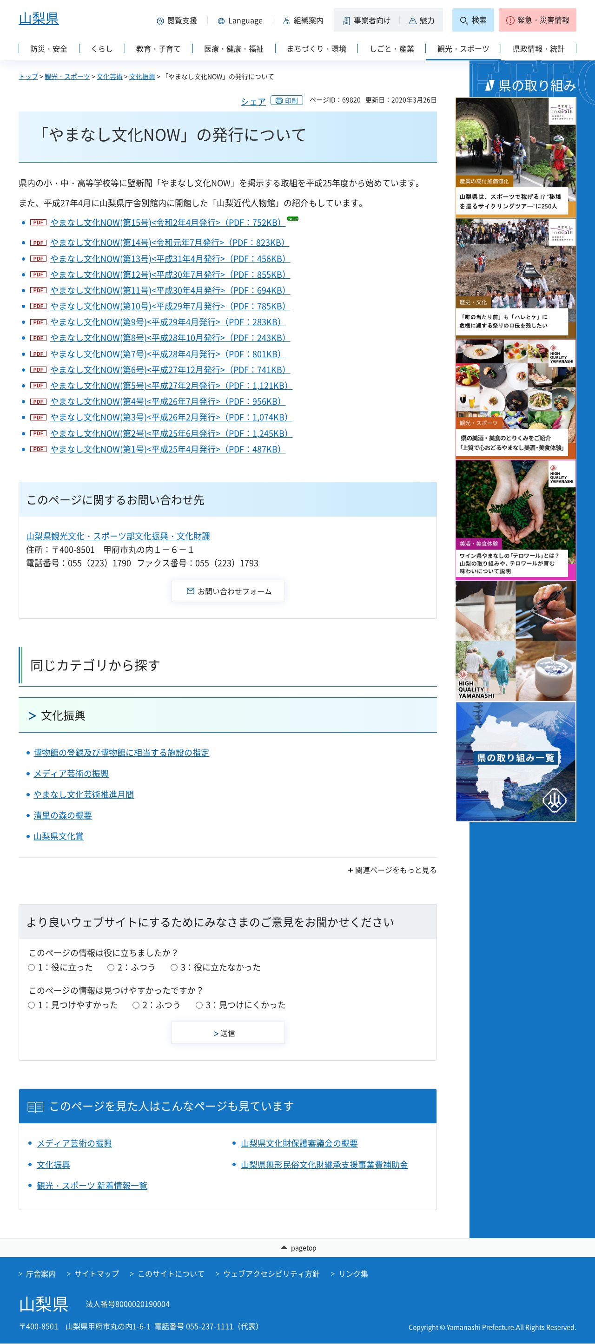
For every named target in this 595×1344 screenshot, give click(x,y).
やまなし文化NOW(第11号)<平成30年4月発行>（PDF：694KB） (170, 290)
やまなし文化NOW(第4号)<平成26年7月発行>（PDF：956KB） (168, 401)
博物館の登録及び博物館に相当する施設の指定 (121, 752)
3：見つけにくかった (246, 1004)
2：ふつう (137, 967)
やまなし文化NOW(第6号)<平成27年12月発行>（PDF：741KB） (170, 369)
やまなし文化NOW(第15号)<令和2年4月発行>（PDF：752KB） (168, 222)
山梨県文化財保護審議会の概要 (299, 1143)
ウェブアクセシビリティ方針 (271, 1273)
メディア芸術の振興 (71, 773)
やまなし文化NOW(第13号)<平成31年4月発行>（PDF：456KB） (170, 258)
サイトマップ (96, 1273)
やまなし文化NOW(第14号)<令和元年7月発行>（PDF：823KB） (170, 242)
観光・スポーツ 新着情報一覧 (92, 1185)
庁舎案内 (41, 1273)
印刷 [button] (291, 100)
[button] (178, 20)
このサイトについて (171, 1273)
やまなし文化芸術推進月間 (83, 794)
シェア (253, 101)
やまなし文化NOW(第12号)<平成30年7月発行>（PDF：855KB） (170, 274)
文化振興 (142, 76)
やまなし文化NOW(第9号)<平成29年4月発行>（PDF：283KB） (168, 322)
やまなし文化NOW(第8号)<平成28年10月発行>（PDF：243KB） (170, 337)
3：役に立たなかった (221, 967)
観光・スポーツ (67, 76)
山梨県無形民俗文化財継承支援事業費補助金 (324, 1164)
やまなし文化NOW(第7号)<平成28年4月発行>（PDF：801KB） (168, 354)
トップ (28, 76)
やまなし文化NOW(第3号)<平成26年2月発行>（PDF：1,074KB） (171, 417)
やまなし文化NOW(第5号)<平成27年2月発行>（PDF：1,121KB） (171, 385)
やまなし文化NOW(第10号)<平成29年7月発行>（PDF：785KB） (170, 306)
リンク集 (353, 1273)
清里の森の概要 (62, 815)
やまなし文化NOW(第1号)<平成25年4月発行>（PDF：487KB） (168, 449)
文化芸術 (110, 76)
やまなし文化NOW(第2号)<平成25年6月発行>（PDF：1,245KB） (171, 433)
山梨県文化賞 (58, 836)
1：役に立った (65, 967)
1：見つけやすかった (78, 1004)
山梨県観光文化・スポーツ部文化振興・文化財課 (118, 536)
